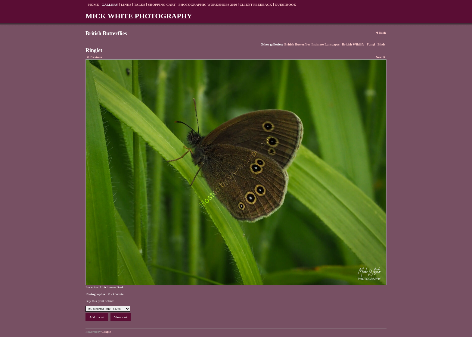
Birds (381, 44)
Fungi (371, 44)
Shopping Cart (162, 4)
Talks (139, 4)
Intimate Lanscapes (325, 44)
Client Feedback (256, 4)
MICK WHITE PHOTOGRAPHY (138, 16)
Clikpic (106, 331)
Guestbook (286, 4)
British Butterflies (297, 44)
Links (126, 4)
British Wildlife (353, 44)
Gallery (109, 4)
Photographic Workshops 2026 (208, 4)
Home (93, 4)
